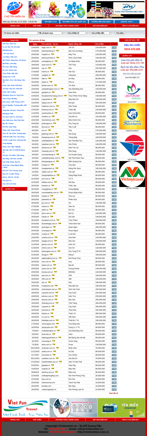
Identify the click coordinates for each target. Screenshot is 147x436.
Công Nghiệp (74, 189)
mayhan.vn (46, 369)
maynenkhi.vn (47, 99)
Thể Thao (72, 65)
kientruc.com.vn (48, 296)
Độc (70, 282)
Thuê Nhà (72, 310)
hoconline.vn (46, 355)
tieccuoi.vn (46, 127)
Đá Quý (72, 103)
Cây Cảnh (72, 293)
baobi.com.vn (47, 265)
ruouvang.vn (46, 341)
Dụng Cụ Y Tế (74, 327)
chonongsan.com (48, 324)
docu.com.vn (47, 213)
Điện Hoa (72, 372)
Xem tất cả (113, 393)
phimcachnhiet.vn (48, 58)
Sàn (70, 68)
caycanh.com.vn (48, 293)
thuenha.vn (46, 310)
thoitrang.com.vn (48, 303)
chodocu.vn (46, 117)
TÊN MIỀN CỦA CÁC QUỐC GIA (74, 22)
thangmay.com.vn (48, 137)
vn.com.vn (46, 317)
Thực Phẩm (73, 220)
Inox (70, 262)
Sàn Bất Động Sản (76, 89)
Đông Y (71, 255)
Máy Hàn (72, 369)
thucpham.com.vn (48, 220)
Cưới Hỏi (72, 234)
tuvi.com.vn (46, 179)
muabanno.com (48, 286)
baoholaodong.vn (48, 51)
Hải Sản (72, 217)
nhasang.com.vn (48, 151)
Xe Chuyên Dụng (75, 155)
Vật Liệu (72, 172)
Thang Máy (73, 137)
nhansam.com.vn (48, 348)
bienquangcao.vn (48, 161)
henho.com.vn (47, 248)
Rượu (71, 345)
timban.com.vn (47, 85)
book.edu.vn (46, 334)
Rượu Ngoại (73, 231)
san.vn (44, 68)
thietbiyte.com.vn (48, 320)
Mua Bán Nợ (73, 286)
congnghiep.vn (47, 189)
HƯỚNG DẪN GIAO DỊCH (101, 22)
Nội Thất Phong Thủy (77, 376)
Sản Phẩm (73, 144)
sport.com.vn (47, 65)
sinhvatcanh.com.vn (49, 289)
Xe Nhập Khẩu (74, 61)
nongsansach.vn (48, 168)
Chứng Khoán (74, 269)
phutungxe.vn (47, 123)
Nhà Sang (72, 151)
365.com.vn (46, 279)
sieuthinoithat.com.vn (50, 362)
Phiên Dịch (73, 199)
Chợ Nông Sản (74, 324)
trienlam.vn (46, 186)
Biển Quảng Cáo (75, 161)
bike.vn (44, 79)
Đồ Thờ (71, 210)
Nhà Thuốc (73, 106)
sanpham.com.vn (48, 144)
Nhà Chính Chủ (75, 120)
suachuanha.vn (47, 113)
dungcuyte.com (47, 327)
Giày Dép (72, 365)
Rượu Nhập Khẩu (75, 193)
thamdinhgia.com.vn (49, 224)
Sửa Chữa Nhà (74, 113)
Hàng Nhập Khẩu (75, 175)
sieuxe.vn (45, 206)
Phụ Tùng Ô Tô (74, 251)
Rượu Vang (73, 341)
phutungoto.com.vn (49, 251)
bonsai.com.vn (47, 272)
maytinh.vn (46, 54)
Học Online (73, 355)
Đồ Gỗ (71, 47)
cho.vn (44, 130)
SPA (70, 275)
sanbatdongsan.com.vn (51, 89)
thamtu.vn (45, 313)
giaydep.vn (46, 365)
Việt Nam (72, 317)
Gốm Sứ (72, 244)
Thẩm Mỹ (72, 110)
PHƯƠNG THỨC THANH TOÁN (67, 26)
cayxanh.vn (46, 307)
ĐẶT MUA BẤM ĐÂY (100, 26)
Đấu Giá (72, 241)
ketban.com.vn (47, 182)
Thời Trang (73, 303)
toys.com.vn (46, 379)
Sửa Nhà (72, 237)
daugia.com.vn (47, 241)
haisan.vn (45, 217)
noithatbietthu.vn (48, 141)
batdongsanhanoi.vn (49, 338)
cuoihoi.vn (46, 234)
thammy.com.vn (48, 110)
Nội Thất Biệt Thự (75, 141)
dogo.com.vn (47, 47)
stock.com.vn (47, 269)
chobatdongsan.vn (49, 331)
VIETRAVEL (132, 160)
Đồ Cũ (71, 213)
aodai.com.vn (47, 351)
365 (70, 279)
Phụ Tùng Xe (74, 123)
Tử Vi (71, 179)
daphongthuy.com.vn (50, 258)
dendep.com (46, 386)
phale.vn (45, 82)
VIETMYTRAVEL (132, 188)
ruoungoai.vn (47, 231)
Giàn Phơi (72, 92)
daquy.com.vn (47, 103)
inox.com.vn (46, 262)
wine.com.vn (46, 345)
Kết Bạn (72, 182)
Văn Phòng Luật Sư (76, 389)
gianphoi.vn (46, 92)
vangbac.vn (46, 75)
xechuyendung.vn (48, 155)
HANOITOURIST (132, 131)
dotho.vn (45, 210)
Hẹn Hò (72, 248)
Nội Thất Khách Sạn (76, 158)
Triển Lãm (72, 186)
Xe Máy (72, 79)
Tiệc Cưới (72, 127)
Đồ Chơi (72, 379)
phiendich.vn (46, 199)
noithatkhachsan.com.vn (51, 158)
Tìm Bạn (72, 85)
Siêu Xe (72, 206)
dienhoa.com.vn (48, 372)
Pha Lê (71, 82)
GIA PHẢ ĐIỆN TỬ (132, 78)
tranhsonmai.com (48, 383)
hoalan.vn (45, 196)
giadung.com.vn (48, 134)
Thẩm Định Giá (74, 224)
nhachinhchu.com (48, 120)
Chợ (70, 130)
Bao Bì (71, 265)
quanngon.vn (47, 227)
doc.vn (44, 282)
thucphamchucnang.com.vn (52, 96)
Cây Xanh (72, 307)
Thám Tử (72, 313)
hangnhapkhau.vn (48, 175)
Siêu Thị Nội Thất (75, 362)
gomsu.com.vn (47, 244)
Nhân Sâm (73, 348)
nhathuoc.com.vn (48, 106)
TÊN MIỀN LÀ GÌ (51, 22)
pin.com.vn (46, 203)
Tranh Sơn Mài (74, 383)
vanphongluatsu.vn (49, 389)
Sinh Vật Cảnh (74, 289)
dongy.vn (45, 255)
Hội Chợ (72, 72)
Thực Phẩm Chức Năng (78, 96)
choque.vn (46, 165)
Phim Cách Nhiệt (75, 58)
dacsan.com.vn (47, 300)
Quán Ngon (73, 227)
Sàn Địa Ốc (73, 358)
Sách (70, 334)
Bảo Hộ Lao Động (75, 51)
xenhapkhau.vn (47, 61)
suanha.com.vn (47, 237)
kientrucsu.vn (47, 148)
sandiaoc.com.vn (48, 358)
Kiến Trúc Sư (74, 148)
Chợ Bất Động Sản (76, 331)
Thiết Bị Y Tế (74, 320)
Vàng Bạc (72, 75)
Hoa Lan (72, 196)
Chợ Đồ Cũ (73, 117)
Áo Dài (71, 351)
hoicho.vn (45, 72)
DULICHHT (132, 102)
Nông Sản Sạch (75, 168)
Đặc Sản (72, 300)
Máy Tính (72, 54)
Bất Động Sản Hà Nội (77, 338)
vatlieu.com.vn (47, 172)
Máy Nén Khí (74, 99)
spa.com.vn (46, 275)
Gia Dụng (72, 134)
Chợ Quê (72, 165)
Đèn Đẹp (72, 386)
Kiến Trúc (72, 296)
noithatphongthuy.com (50, 376)
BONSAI (72, 272)
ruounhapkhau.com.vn (50, 193)
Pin (70, 203)
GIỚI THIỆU (37, 26)
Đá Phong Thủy (75, 258)
